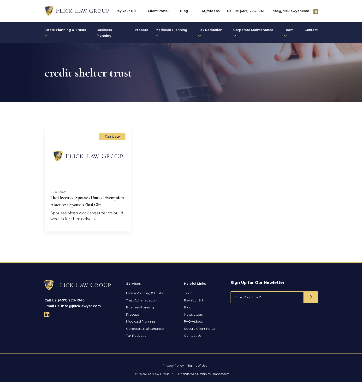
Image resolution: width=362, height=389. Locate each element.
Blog (184, 11)
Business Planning (104, 32)
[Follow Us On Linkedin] (315, 11)
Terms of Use (198, 373)
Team (289, 32)
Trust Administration (141, 307)
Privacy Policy (173, 373)
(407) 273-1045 (252, 11)
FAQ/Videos (210, 11)
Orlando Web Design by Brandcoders (203, 381)
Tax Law (112, 137)
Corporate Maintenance (253, 32)
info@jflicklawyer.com (290, 11)
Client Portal (158, 11)
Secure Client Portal (199, 336)
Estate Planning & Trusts (65, 32)
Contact (311, 30)
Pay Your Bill (125, 11)
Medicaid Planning (171, 32)
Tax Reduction (210, 32)
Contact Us (192, 343)
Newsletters (193, 322)
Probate (141, 30)
